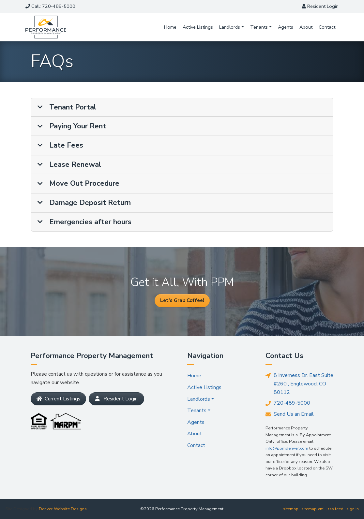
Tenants (259, 27)
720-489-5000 (287, 403)
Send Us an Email (289, 414)
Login (320, 6)
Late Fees (60, 145)
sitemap (290, 509)
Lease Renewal (69, 165)
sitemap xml (313, 509)
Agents (285, 27)
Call (50, 6)
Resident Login (116, 399)
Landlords (229, 27)
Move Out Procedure (78, 184)
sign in (352, 509)
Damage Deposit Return (84, 203)
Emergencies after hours (84, 222)
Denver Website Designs (63, 509)
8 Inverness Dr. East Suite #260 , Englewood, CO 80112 (299, 383)
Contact (327, 27)
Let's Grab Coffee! (182, 300)
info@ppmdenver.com (286, 448)
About (305, 27)
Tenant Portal (67, 107)
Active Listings (198, 27)
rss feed (335, 509)
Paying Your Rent (72, 126)
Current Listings (58, 399)
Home (170, 27)
